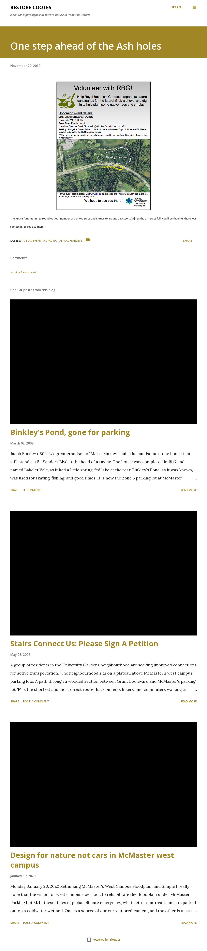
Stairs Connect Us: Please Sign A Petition (84, 644)
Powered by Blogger (103, 939)
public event (32, 240)
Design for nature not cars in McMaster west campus (92, 860)
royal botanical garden (62, 240)
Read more (188, 490)
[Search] (177, 7)
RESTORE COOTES (30, 7)
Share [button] (187, 240)
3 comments (32, 490)
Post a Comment (23, 272)
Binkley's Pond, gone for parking (70, 432)
